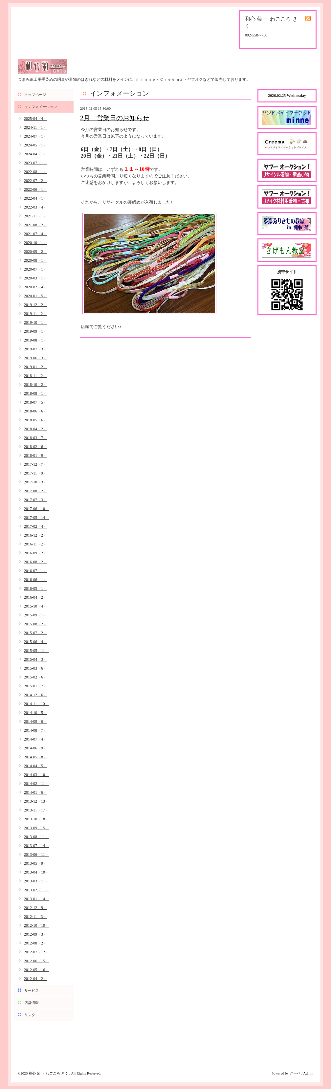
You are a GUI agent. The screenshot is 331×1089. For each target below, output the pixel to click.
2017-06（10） (36, 508)
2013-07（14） (36, 845)
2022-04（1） (35, 198)
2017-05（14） (36, 517)
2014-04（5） (35, 766)
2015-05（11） (36, 650)
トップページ (35, 95)
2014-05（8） (35, 757)
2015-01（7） (35, 686)
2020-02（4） (35, 287)
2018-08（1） (35, 393)
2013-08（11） (36, 836)
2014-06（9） (35, 748)
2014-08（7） (35, 730)
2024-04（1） (35, 154)
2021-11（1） (35, 216)
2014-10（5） (35, 712)
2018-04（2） (35, 429)
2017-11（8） (35, 473)
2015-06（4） (35, 641)
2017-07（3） (35, 500)
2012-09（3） (35, 934)
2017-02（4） (35, 526)
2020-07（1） (35, 269)
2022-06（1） (35, 189)
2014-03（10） (36, 774)
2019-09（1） (35, 331)
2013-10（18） (36, 819)
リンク (29, 1015)
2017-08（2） (35, 491)
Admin (308, 1073)
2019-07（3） (35, 349)
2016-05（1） (35, 588)
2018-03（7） (35, 437)
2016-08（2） (35, 562)
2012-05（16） (36, 969)
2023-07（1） (35, 163)
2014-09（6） (35, 721)
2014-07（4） (35, 739)
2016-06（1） (35, 579)
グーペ (295, 1073)
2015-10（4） (35, 606)
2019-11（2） (35, 313)
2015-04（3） (35, 659)
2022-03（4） (35, 207)
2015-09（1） (35, 615)
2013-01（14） (36, 899)
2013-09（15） (36, 828)
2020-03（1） (35, 278)
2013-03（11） (36, 881)
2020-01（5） (35, 296)
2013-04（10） (36, 872)
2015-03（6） (35, 668)
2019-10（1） (35, 322)
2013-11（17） (36, 810)
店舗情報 (31, 1003)
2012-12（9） (35, 907)
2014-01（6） (35, 792)
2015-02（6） (35, 677)
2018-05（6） (35, 420)
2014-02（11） (36, 783)
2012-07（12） (36, 952)
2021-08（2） (35, 225)
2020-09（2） (35, 251)
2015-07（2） (35, 633)
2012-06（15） (36, 961)
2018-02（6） (35, 446)
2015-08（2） (35, 624)
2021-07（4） (35, 234)
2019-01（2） (35, 367)
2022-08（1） (35, 171)
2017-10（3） (35, 482)
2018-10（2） (35, 384)
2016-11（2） (35, 544)
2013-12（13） (36, 801)
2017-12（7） (35, 464)
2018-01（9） (35, 455)
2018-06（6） (35, 411)
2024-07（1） (35, 136)
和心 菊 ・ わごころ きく (49, 1073)
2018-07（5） (35, 402)
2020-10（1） (35, 242)
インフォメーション (40, 107)
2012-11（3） (35, 916)
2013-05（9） (35, 863)
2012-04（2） (35, 978)
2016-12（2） (35, 535)
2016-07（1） (35, 570)
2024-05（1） (35, 145)
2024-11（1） (35, 127)
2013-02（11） (36, 890)
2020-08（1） (35, 260)
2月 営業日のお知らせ (114, 118)
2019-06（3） (35, 358)
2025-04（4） (35, 118)
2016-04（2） (35, 597)
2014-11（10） (36, 703)
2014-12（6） (35, 695)
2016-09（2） (35, 553)
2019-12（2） (35, 304)
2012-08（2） (35, 943)
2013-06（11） (36, 854)
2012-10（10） (36, 925)
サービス (31, 990)
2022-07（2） (35, 180)
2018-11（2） (35, 375)
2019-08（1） (35, 340)
